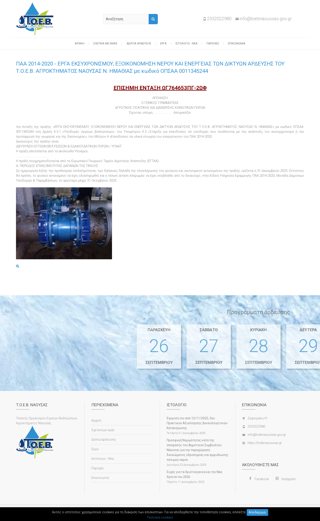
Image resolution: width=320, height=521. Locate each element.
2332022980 (219, 18)
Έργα (163, 43)
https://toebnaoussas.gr (265, 443)
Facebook (262, 479)
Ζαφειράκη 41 (258, 418)
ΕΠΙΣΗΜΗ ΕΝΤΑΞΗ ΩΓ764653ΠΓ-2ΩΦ (160, 88)
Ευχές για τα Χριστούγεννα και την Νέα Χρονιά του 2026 (194, 474)
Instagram (289, 479)
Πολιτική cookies (160, 517)
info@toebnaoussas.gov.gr (266, 18)
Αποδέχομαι (257, 512)
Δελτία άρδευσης (138, 43)
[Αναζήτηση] (153, 19)
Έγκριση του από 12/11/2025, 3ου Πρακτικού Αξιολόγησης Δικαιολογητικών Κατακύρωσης (197, 423)
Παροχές (212, 43)
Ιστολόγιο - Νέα (187, 43)
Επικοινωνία (236, 43)
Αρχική (79, 43)
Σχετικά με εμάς (105, 43)
